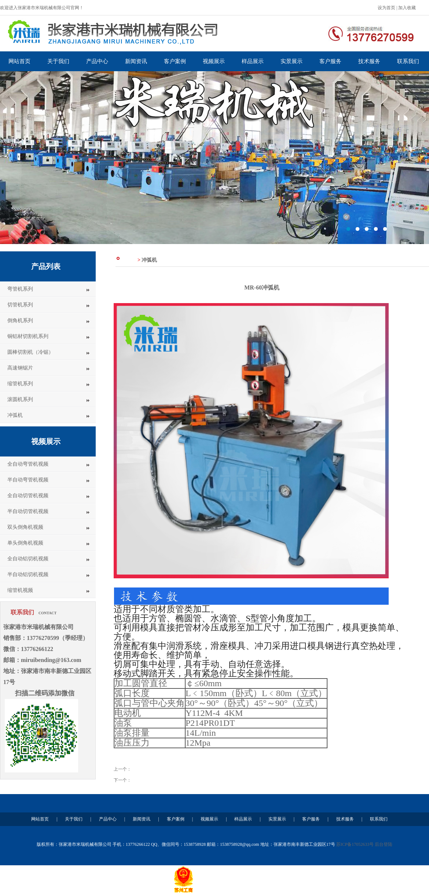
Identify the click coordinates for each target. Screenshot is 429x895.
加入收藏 (407, 7)
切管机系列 (20, 305)
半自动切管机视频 (27, 511)
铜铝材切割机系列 (27, 336)
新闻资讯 (136, 61)
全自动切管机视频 (27, 495)
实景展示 (291, 61)
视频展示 (214, 61)
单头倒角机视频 (25, 543)
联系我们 (408, 61)
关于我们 (58, 61)
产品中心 (97, 61)
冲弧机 (15, 415)
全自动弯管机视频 (27, 464)
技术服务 (369, 61)
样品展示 (253, 61)
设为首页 (386, 7)
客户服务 (330, 61)
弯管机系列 (20, 289)
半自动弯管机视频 (27, 480)
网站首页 (19, 61)
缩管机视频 (20, 590)
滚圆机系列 (20, 399)
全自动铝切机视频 (27, 558)
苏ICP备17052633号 (355, 844)
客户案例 (175, 61)
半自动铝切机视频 (27, 574)
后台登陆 (383, 844)
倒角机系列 (20, 320)
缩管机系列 (20, 383)
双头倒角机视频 (25, 527)
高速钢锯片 (20, 368)
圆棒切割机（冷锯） (30, 352)
